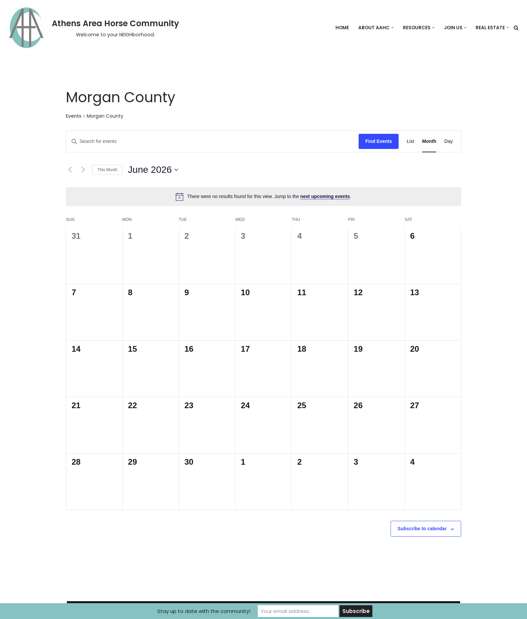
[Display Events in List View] (410, 141)
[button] (392, 28)
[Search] (516, 27)
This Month (107, 169)
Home (342, 28)
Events (73, 116)
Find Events (378, 141)
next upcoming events (325, 196)
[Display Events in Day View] (448, 141)
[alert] (263, 196)
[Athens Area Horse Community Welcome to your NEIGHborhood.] (92, 27)
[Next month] (83, 170)
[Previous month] (70, 170)
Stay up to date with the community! (203, 611)
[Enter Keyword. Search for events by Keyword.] (212, 141)
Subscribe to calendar (422, 528)
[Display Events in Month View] (429, 141)
